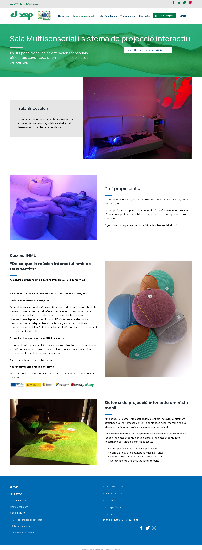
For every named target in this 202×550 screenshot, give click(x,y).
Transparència (113, 507)
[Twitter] (148, 528)
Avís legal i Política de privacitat (27, 520)
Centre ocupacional (116, 486)
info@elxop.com (32, 4)
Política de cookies (21, 526)
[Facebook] (141, 528)
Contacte (110, 514)
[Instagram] (154, 528)
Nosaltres (110, 500)
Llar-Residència (113, 493)
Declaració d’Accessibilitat (24, 533)
